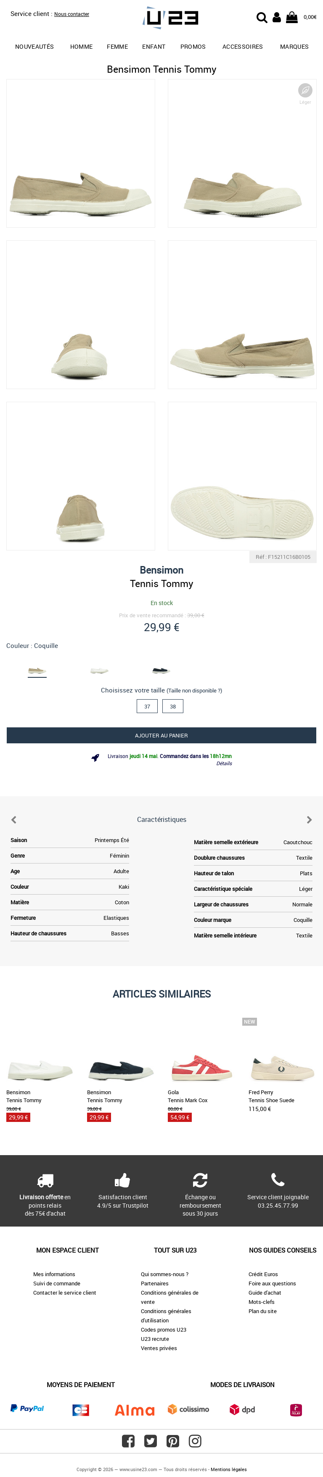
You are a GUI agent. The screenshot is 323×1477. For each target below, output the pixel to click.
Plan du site (263, 1311)
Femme (117, 46)
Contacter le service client (64, 1292)
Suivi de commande (56, 1283)
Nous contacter (71, 14)
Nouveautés (34, 46)
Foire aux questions (272, 1283)
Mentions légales (229, 1469)
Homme (81, 46)
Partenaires (155, 1283)
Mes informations (54, 1274)
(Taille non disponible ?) (194, 690)
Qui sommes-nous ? (164, 1274)
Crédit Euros (263, 1274)
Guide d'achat (265, 1292)
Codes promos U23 (163, 1329)
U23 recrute (155, 1339)
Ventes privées (159, 1348)
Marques (294, 46)
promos (193, 46)
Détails (224, 763)
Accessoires (242, 46)
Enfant (153, 46)
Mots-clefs (262, 1302)
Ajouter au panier (161, 735)
